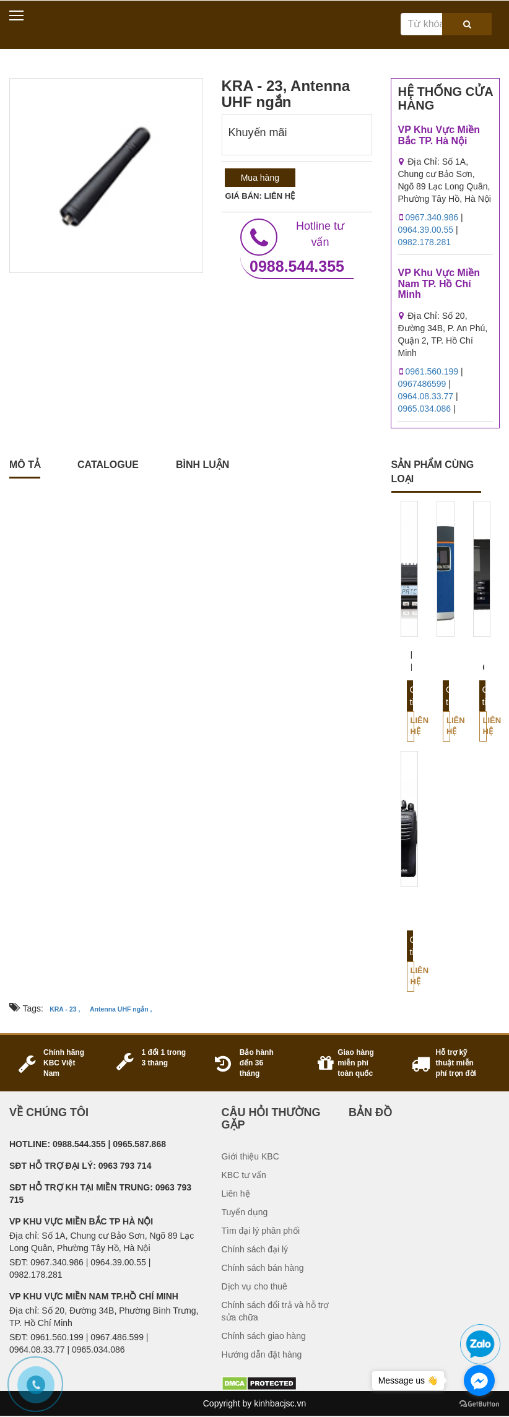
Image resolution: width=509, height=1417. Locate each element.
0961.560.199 (431, 371)
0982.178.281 (424, 242)
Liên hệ (412, 726)
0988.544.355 (297, 247)
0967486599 (422, 384)
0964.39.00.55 (425, 230)
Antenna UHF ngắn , (121, 1009)
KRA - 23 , (65, 1009)
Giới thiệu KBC (250, 1156)
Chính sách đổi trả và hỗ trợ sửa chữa (275, 1311)
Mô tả (24, 464)
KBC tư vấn (244, 1175)
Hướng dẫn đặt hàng (262, 1354)
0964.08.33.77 (425, 396)
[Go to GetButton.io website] (479, 1404)
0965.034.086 (424, 409)
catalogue (108, 464)
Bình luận (202, 464)
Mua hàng (260, 178)
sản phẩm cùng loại (432, 471)
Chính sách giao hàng (264, 1336)
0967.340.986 (431, 217)
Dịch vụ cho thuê (254, 1286)
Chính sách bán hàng (263, 1268)
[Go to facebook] (479, 1380)
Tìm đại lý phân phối (261, 1231)
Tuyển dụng (245, 1212)
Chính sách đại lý (255, 1249)
